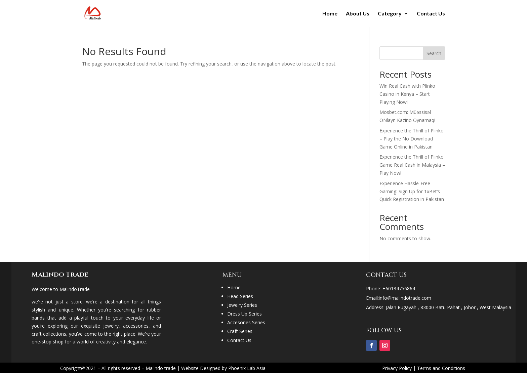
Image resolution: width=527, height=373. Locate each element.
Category (390, 13)
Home (329, 13)
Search (434, 53)
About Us (357, 13)
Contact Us (431, 13)
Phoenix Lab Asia (247, 368)
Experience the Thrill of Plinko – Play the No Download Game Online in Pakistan (411, 138)
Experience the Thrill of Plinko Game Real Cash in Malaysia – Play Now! (412, 165)
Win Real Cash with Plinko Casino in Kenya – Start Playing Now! (407, 94)
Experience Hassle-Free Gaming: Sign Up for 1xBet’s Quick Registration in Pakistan (411, 191)
